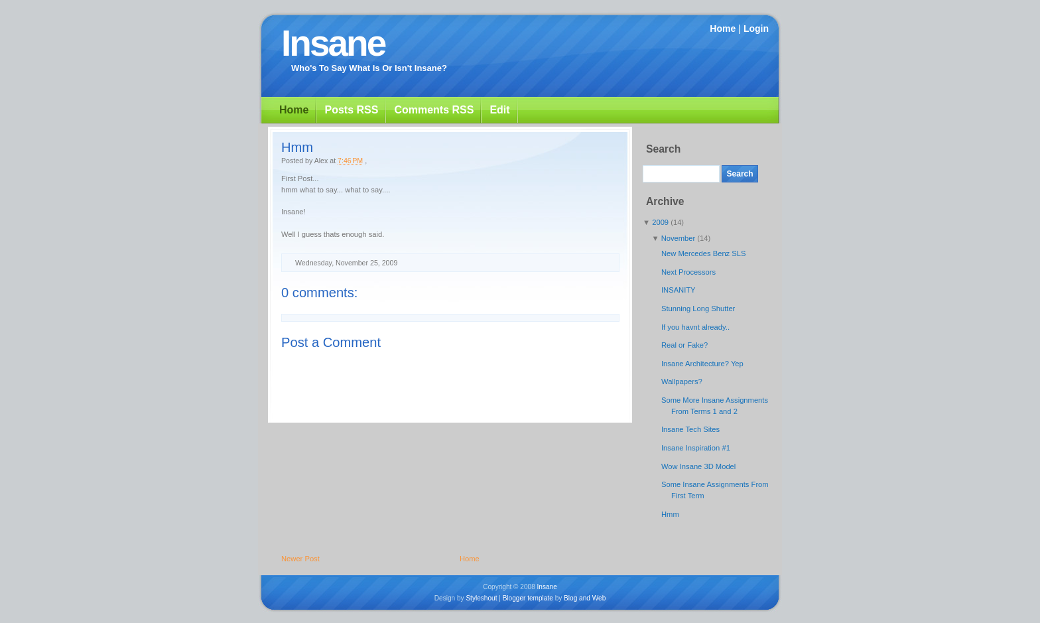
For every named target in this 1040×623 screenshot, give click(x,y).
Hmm (297, 147)
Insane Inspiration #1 (695, 448)
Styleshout (481, 598)
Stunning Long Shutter (698, 308)
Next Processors (688, 272)
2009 (661, 222)
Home (723, 28)
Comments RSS (434, 109)
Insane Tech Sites (690, 429)
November (679, 238)
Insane (333, 43)
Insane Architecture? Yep (702, 364)
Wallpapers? (681, 381)
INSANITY (678, 290)
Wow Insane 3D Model (698, 466)
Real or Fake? (684, 345)
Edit (499, 109)
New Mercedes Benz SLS (703, 253)
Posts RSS (351, 109)
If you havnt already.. (695, 327)
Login (756, 28)
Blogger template (528, 598)
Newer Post (300, 559)
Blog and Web (585, 598)
